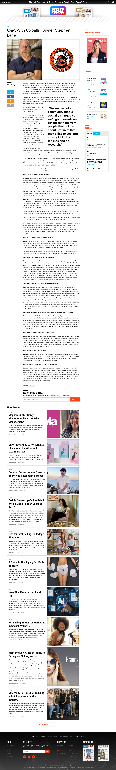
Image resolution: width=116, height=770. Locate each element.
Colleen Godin (12, 462)
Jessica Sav (12, 582)
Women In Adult (13, 435)
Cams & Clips (81, 2)
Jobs (97, 133)
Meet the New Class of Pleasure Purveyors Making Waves (27, 654)
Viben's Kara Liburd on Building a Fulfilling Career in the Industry (26, 696)
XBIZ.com (60, 745)
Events (88, 71)
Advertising (10, 748)
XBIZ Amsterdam (74, 751)
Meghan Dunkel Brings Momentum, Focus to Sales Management (24, 418)
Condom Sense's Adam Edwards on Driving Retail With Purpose (27, 474)
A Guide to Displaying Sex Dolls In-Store (26, 564)
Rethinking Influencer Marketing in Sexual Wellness (27, 624)
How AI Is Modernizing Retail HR (25, 594)
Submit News (10, 745)
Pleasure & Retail (62, 2)
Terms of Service (74, 769)
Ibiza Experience (92, 114)
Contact (9, 751)
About (9, 754)
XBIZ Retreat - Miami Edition (91, 79)
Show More (43, 724)
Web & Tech (48, 2)
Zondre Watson (12, 612)
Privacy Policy (11, 756)
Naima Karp (12, 643)
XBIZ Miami (72, 748)
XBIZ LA (71, 745)
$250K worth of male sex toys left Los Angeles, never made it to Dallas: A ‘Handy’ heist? (96, 161)
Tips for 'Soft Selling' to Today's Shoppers (26, 536)
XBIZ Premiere (61, 754)
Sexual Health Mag (93, 32)
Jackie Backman (13, 490)
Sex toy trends (91, 138)
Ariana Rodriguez (12, 85)
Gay (72, 2)
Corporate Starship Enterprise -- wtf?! (96, 169)
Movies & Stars (35, 2)
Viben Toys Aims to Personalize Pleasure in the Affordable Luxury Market (26, 448)
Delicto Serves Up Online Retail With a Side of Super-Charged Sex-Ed (26, 503)
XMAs (71, 756)
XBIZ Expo (72, 754)
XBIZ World (60, 751)
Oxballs (25, 83)
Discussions (89, 133)
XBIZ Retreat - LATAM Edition (91, 91)
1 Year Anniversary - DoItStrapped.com (92, 152)
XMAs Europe (91, 103)
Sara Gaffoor (12, 552)
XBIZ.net (88, 128)
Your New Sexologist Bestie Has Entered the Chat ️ (96, 145)
